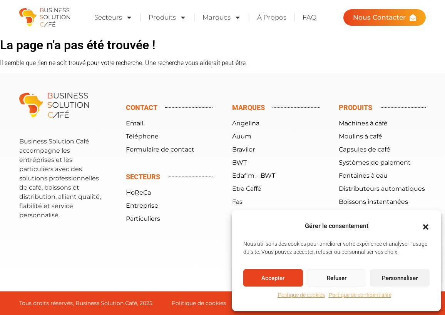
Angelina (245, 123)
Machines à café (363, 123)
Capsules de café (364, 149)
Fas (237, 201)
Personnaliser (400, 278)
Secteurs (113, 17)
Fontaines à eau (363, 175)
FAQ (309, 17)
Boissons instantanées (373, 201)
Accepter (272, 278)
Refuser (336, 278)
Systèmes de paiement (375, 162)
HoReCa (138, 192)
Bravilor (243, 149)
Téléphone (142, 136)
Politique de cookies (301, 295)
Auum (241, 136)
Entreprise (142, 205)
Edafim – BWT (253, 175)
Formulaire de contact (160, 149)
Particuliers (143, 218)
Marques (221, 17)
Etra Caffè (246, 188)
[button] (426, 227)
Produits (167, 17)
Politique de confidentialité (360, 295)
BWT (239, 162)
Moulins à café (360, 136)
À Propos (271, 17)
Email (134, 123)
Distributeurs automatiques (382, 188)
